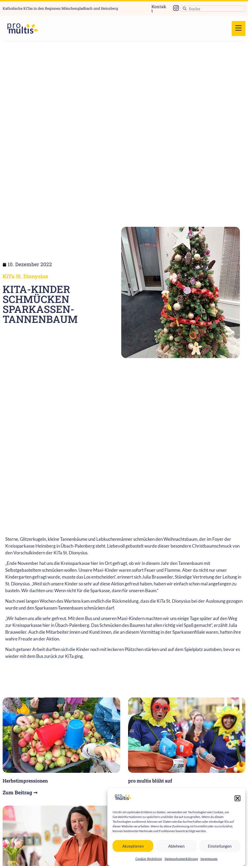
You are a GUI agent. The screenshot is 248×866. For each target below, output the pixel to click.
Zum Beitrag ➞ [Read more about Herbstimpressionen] (20, 792)
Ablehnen (176, 854)
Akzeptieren (133, 854)
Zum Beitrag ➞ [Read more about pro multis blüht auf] (145, 792)
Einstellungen (219, 854)
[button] (237, 807)
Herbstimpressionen (25, 781)
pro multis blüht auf (150, 781)
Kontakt (158, 8)
